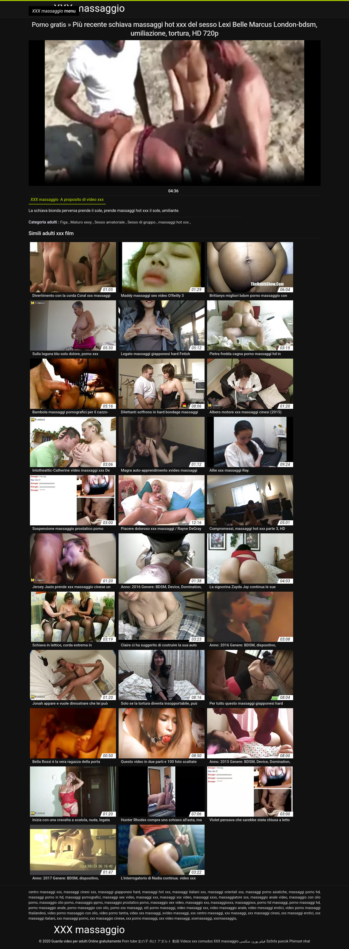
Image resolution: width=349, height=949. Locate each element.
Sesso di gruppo (144, 223)
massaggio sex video (167, 904)
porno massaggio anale (47, 909)
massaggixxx (245, 904)
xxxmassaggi (201, 920)
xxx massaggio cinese (107, 920)
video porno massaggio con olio (72, 914)
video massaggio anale (228, 909)
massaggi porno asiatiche (266, 893)
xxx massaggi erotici (297, 914)
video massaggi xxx (192, 909)
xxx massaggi (235, 914)
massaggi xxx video (175, 899)
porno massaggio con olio (88, 909)
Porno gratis (49, 24)
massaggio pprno (89, 904)
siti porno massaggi (159, 909)
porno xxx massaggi (126, 909)
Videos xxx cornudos (196, 942)
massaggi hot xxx (177, 223)
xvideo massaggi (175, 914)
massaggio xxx (197, 904)
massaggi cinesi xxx (80, 893)
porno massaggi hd (304, 904)
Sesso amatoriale (111, 223)
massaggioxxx (222, 904)
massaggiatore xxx (234, 899)
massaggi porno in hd (46, 899)
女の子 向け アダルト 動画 (158, 942)
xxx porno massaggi (142, 920)
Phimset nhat (299, 942)
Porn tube (129, 942)
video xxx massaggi (145, 914)
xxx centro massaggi (206, 914)
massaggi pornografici (83, 899)
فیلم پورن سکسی (252, 942)
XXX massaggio (226, 942)
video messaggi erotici (266, 909)
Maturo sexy (82, 223)
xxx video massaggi (174, 920)
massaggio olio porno (57, 904)
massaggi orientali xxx (226, 893)
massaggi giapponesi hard (119, 893)
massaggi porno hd (304, 893)
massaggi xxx (147, 899)
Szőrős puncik (277, 942)
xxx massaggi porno (72, 920)
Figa (64, 223)
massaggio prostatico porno (126, 904)
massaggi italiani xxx (189, 893)
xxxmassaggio (225, 920)
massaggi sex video (118, 899)
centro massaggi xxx (45, 893)
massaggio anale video (269, 899)
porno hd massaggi (272, 904)
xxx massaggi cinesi (264, 914)
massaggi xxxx (205, 899)
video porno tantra (113, 914)
